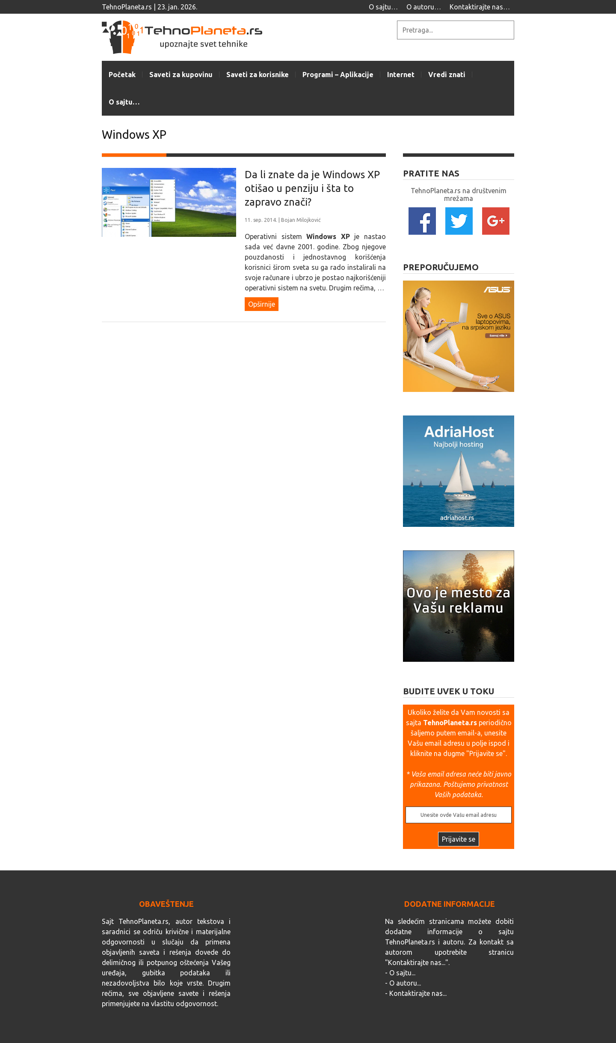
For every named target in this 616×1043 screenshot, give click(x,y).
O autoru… (423, 7)
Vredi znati (446, 74)
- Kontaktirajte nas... (416, 993)
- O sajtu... (400, 973)
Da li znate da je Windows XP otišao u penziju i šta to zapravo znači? (312, 188)
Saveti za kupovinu (181, 74)
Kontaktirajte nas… (480, 7)
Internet (401, 74)
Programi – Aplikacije (337, 74)
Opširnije (261, 304)
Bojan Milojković (301, 220)
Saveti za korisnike (257, 74)
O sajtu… (383, 7)
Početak (122, 74)
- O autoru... (403, 983)
